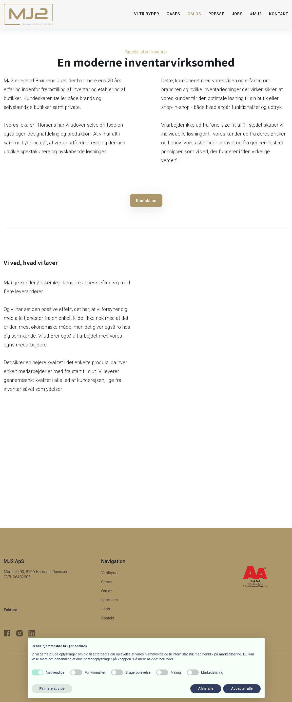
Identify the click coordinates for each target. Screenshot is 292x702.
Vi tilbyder (146, 14)
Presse (216, 14)
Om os (194, 14)
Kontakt (278, 14)
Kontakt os (146, 200)
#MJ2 (256, 14)
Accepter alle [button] (242, 688)
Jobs (237, 14)
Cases (173, 14)
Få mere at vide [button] (52, 688)
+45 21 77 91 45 (25, 589)
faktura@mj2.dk (25, 616)
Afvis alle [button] (205, 688)
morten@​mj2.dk (26, 598)
